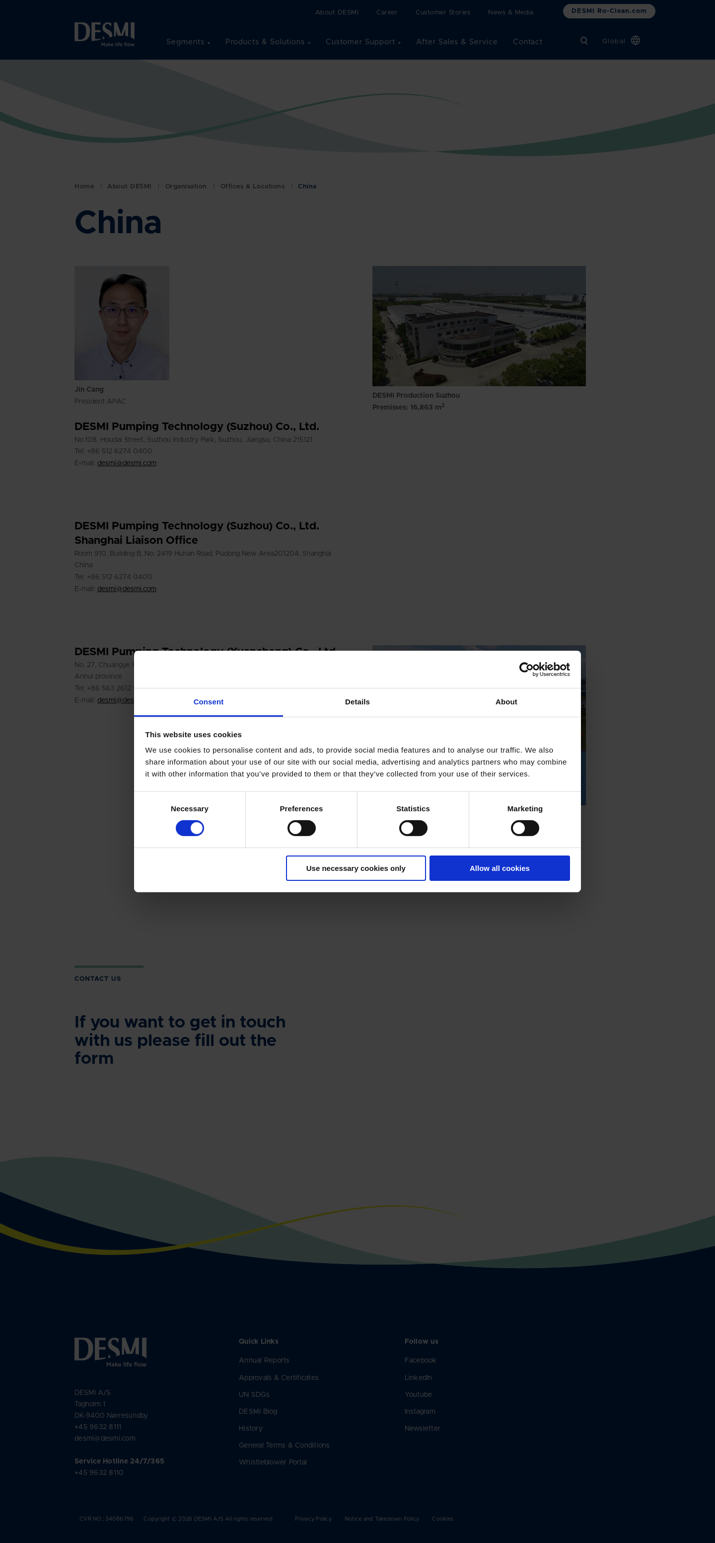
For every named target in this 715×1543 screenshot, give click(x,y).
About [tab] (506, 701)
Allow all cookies (500, 868)
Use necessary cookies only (356, 868)
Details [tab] (357, 701)
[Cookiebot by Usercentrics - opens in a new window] (526, 669)
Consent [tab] (209, 701)
